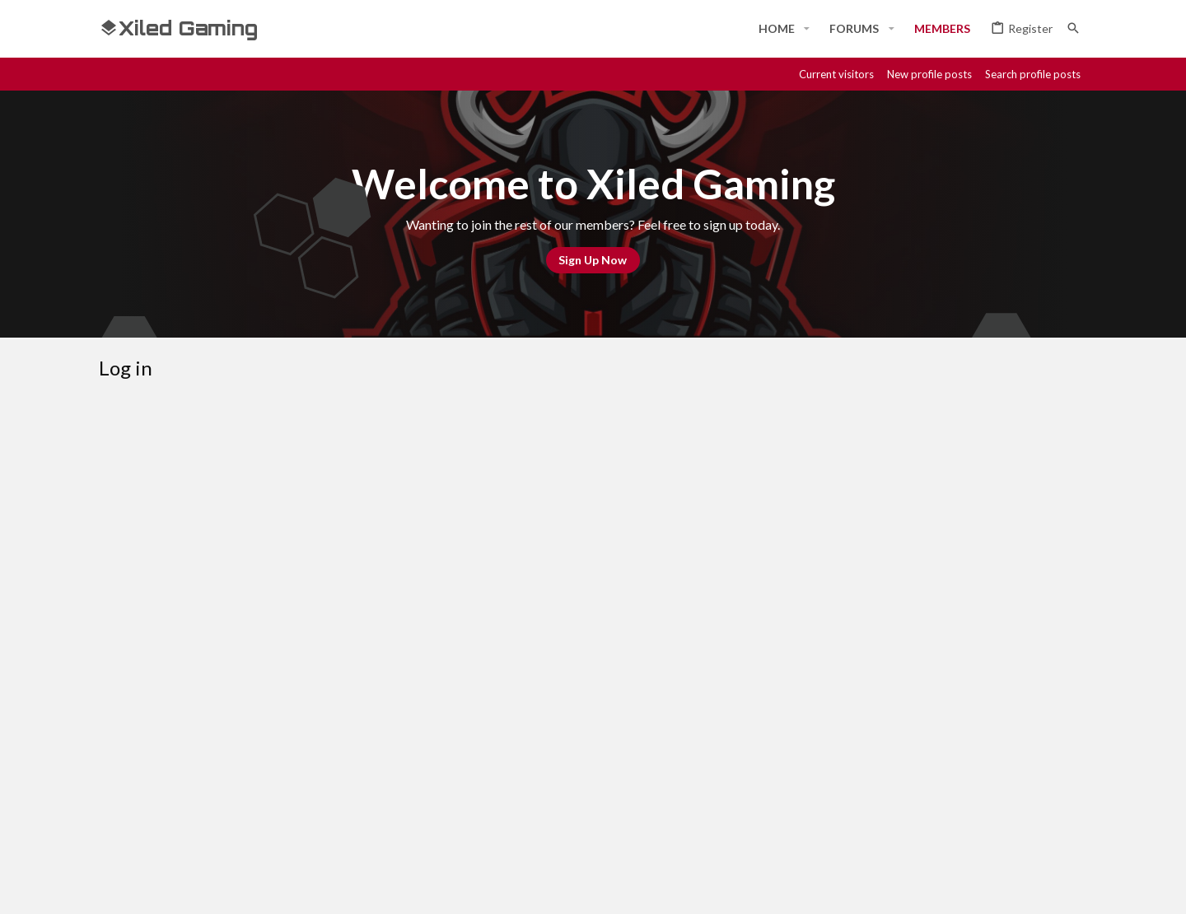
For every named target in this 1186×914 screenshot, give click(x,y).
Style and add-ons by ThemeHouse (540, 886)
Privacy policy (915, 828)
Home (1019, 828)
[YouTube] (1077, 887)
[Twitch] (1018, 887)
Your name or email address (338, 494)
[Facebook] (929, 887)
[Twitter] (1048, 887)
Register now (654, 692)
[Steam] (988, 887)
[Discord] (959, 887)
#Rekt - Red (190, 829)
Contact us (734, 828)
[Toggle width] (117, 829)
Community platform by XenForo (268, 886)
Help (978, 828)
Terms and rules (821, 828)
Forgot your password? (496, 568)
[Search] (1073, 28)
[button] (806, 29)
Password (383, 546)
